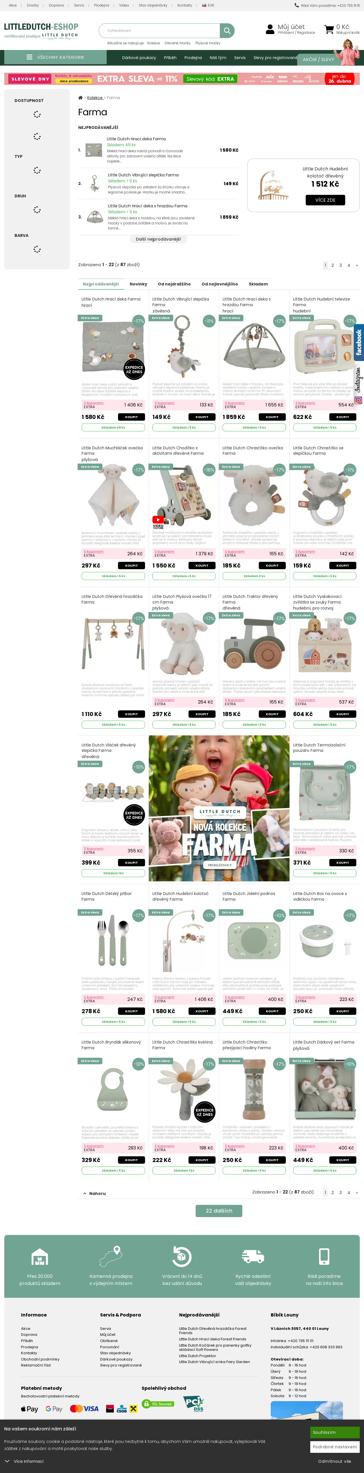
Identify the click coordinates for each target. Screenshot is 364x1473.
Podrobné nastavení (335, 1447)
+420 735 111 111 (300, 1334)
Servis (79, 5)
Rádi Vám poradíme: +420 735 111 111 (327, 5)
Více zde (325, 200)
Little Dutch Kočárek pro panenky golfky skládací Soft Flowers (215, 1340)
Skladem (283, 284)
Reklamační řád (36, 1358)
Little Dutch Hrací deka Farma (136, 139)
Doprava (56, 5)
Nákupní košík (348, 33)
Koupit (131, 415)
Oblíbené (109, 1334)
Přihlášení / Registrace (296, 33)
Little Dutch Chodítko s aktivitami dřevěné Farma (178, 449)
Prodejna (101, 5)
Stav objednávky (153, 5)
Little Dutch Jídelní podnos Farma (249, 891)
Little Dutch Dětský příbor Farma (107, 891)
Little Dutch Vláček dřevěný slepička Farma (109, 747)
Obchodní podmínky (40, 1352)
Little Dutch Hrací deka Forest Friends (212, 1332)
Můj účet (291, 27)
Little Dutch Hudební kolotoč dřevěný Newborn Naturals (325, 176)
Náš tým (218, 57)
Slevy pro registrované (276, 57)
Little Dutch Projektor (197, 1348)
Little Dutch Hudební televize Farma (322, 304)
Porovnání (109, 1340)
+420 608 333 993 (326, 1340)
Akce (13, 5)
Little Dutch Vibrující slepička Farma (143, 175)
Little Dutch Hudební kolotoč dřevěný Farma (181, 891)
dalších (219, 1205)
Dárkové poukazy (139, 57)
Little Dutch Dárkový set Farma (324, 1040)
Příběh (170, 57)
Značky (33, 5)
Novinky (147, 284)
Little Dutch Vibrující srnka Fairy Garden (214, 1355)
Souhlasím (324, 1432)
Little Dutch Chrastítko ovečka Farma (253, 449)
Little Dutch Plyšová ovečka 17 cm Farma (182, 599)
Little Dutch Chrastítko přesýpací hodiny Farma (247, 1039)
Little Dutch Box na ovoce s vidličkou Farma (321, 891)
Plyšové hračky (207, 43)
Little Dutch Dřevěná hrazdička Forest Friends (213, 1324)
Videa (124, 5)
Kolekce (153, 43)
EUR (208, 5)
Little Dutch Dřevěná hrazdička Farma (112, 596)
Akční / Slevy (325, 60)
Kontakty (184, 5)
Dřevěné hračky (178, 43)
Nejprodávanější (104, 284)
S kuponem (94, 401)
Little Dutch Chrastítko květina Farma (183, 1039)
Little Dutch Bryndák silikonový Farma (112, 1039)
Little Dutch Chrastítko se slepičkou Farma (319, 449)
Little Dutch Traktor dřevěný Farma (251, 599)
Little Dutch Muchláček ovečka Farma (112, 452)
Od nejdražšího (188, 284)
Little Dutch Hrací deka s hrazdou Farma (147, 206)
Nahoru (94, 1186)
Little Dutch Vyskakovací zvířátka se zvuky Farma (318, 599)
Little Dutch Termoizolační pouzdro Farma (320, 744)
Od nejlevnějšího (239, 284)
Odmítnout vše (334, 1461)
